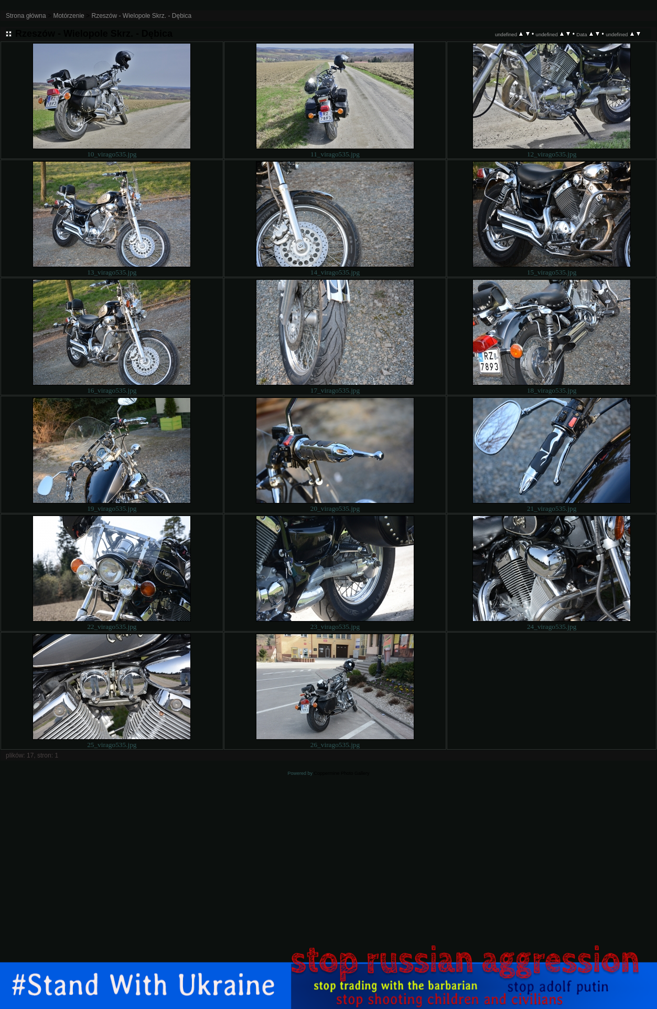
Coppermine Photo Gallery (341, 773)
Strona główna (26, 15)
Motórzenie (68, 15)
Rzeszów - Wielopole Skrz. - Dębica (141, 15)
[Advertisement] (328, 881)
